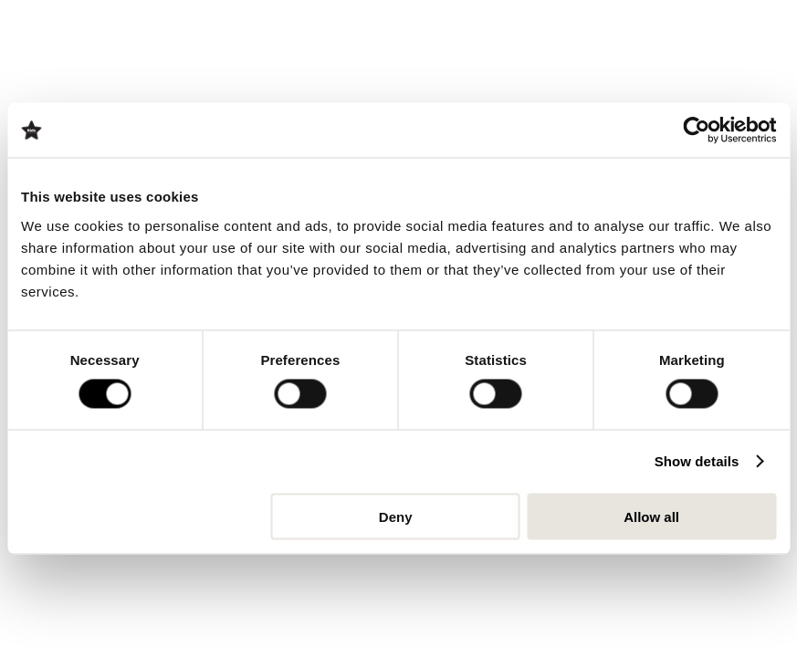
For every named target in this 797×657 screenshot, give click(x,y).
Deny (396, 516)
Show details (697, 461)
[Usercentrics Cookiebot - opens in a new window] (696, 130)
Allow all (651, 516)
